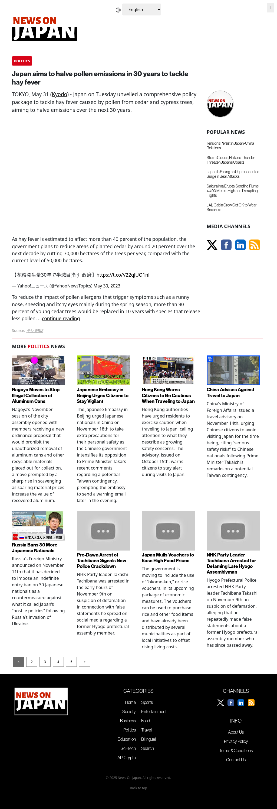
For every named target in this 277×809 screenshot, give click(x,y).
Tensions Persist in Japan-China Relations (230, 145)
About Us (236, 732)
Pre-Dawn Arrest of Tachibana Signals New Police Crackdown (101, 560)
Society (129, 711)
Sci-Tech (128, 748)
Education (127, 739)
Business (128, 720)
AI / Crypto (126, 757)
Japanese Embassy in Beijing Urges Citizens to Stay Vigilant (102, 395)
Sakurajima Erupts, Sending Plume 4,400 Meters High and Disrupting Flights (233, 191)
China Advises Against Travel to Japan (230, 392)
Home (130, 702)
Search (147, 748)
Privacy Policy (236, 741)
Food (145, 720)
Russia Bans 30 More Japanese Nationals (34, 548)
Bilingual (148, 739)
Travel (146, 730)
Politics (129, 730)
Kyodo (59, 94)
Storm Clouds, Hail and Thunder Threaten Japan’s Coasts (231, 160)
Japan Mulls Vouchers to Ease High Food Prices (168, 558)
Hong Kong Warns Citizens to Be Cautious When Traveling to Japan (168, 395)
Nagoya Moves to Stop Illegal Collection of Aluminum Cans (36, 395)
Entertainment (154, 711)
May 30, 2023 (107, 286)
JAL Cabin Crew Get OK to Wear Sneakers (231, 207)
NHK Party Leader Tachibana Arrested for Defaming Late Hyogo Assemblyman (231, 563)
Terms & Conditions (236, 750)
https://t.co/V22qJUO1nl (123, 274)
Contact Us (236, 759)
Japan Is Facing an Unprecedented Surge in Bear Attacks (233, 174)
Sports (147, 702)
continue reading (61, 318)
